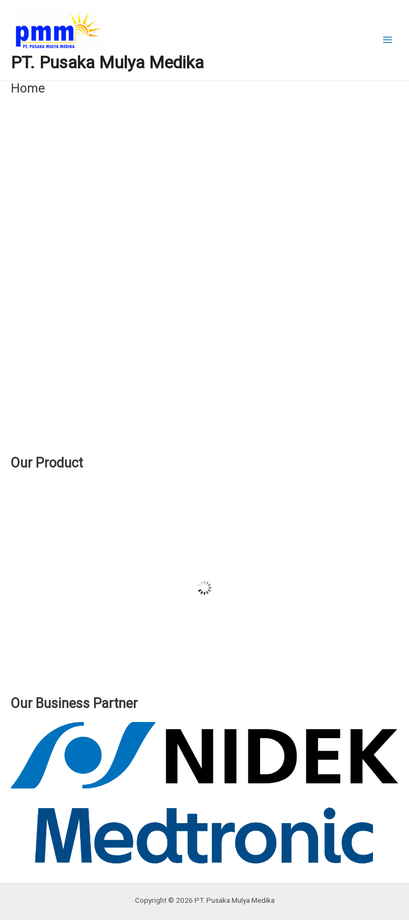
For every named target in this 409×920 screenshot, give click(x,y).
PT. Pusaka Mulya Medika (107, 62)
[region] (204, 281)
